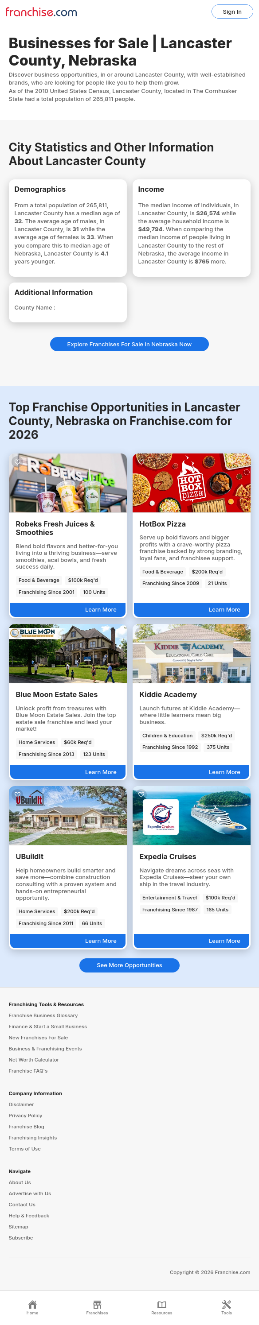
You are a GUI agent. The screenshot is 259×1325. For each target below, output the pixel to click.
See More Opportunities (129, 965)
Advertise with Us (30, 1193)
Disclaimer (21, 1104)
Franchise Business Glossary (43, 1015)
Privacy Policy (26, 1115)
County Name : (35, 307)
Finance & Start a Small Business (48, 1026)
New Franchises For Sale (38, 1037)
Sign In (232, 11)
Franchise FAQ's (28, 1071)
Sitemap (18, 1227)
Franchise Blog (26, 1127)
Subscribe (21, 1238)
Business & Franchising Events (45, 1049)
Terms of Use (25, 1149)
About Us (20, 1182)
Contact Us (22, 1204)
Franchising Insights (33, 1138)
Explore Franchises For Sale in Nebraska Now (129, 344)
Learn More (101, 609)
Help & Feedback (29, 1216)
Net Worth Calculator (34, 1060)
